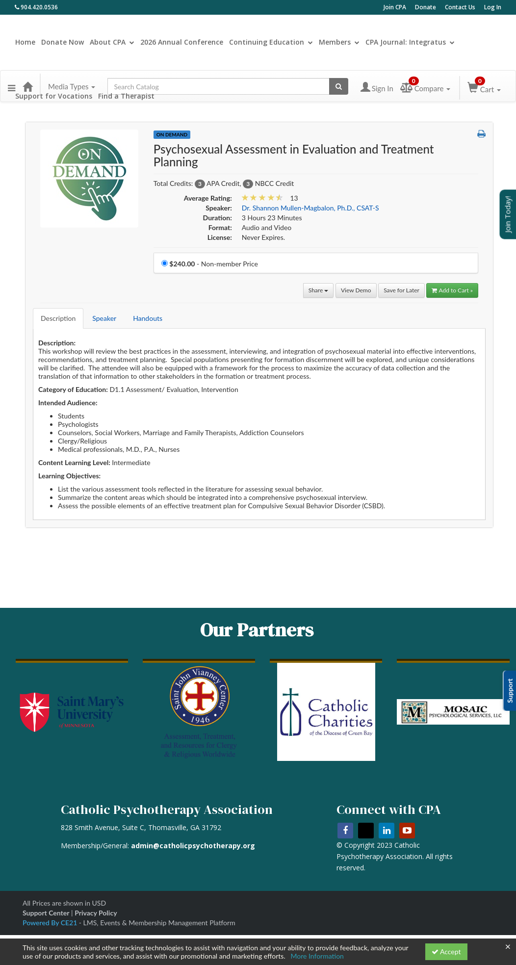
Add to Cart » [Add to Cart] (452, 290)
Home (25, 42)
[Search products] (338, 86)
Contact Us (460, 7)
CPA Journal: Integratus (410, 42)
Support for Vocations (53, 96)
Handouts (147, 318)
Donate (425, 7)
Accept (446, 951)
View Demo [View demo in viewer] (356, 290)
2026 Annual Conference (181, 42)
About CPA (112, 42)
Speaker (104, 318)
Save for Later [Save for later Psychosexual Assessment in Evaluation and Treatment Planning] (401, 290)
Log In (492, 7)
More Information (317, 956)
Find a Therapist (126, 96)
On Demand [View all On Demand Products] (171, 134)
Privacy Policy (96, 913)
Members (339, 42)
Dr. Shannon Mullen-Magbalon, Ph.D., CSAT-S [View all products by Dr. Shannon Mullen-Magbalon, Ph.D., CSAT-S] (310, 208)
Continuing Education (271, 42)
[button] (11, 83)
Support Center (46, 913)
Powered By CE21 (51, 922)
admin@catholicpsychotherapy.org (193, 845)
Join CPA (395, 7)
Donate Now (62, 42)
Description (58, 318)
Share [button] (319, 290)
